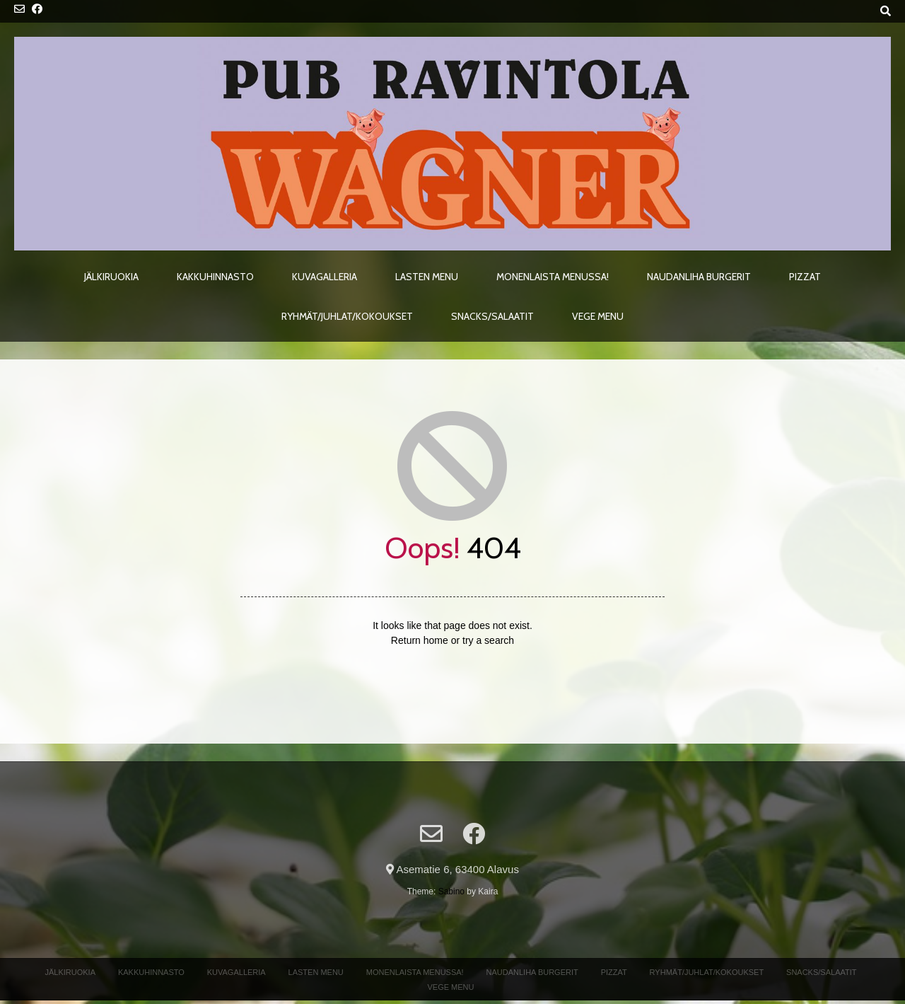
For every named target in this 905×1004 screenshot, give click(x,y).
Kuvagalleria (324, 276)
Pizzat (805, 276)
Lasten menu (426, 276)
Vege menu (598, 316)
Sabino (451, 891)
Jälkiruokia (111, 276)
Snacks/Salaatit (492, 316)
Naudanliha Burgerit (699, 276)
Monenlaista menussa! (552, 276)
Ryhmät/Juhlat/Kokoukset (347, 316)
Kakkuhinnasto (215, 276)
